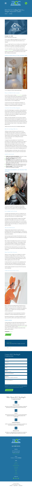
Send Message (9, 390)
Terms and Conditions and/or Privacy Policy (14, 386)
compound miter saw (9, 50)
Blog (16, 470)
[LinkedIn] (15, 478)
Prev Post (8, 334)
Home (16, 462)
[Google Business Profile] (18, 478)
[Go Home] (6, 13)
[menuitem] (11, 485)
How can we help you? (9, 380)
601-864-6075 (16, 446)
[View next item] (10, 348)
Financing (16, 467)
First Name (7, 359)
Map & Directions (16, 453)
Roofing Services (16, 465)
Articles (11, 331)
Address (6, 370)
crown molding (19, 95)
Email (6, 367)
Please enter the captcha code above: (11, 377)
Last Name (7, 362)
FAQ (16, 472)
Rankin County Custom (22, 326)
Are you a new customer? (9, 373)
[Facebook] (13, 478)
